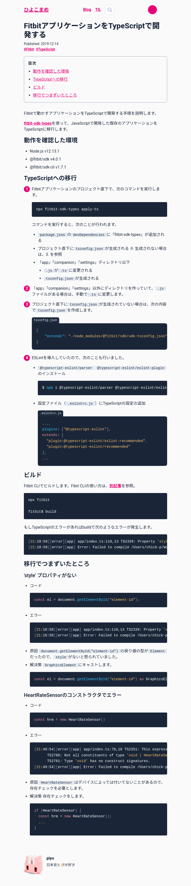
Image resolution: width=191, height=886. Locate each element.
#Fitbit (29, 49)
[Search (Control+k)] (109, 9)
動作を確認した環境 (51, 71)
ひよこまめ (36, 10)
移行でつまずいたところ (55, 95)
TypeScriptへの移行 (50, 79)
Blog (87, 9)
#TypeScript (45, 49)
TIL (98, 9)
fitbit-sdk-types (38, 123)
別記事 (115, 486)
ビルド (39, 87)
